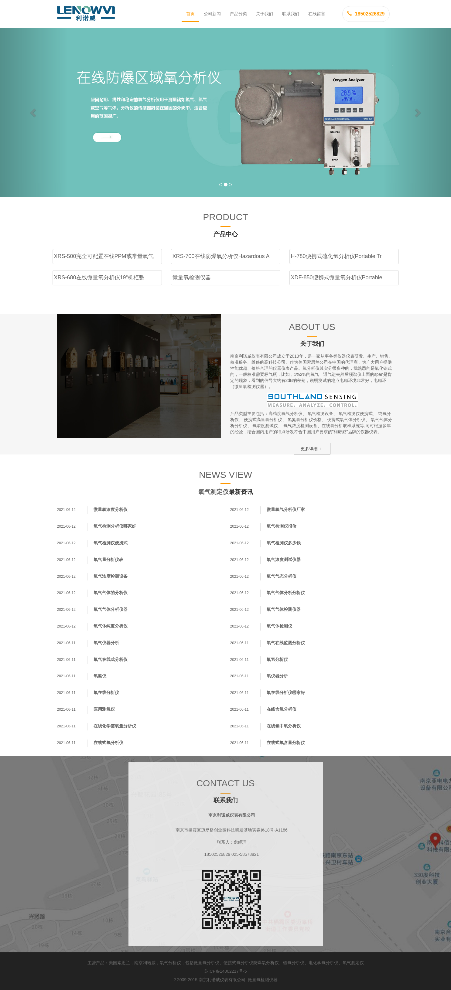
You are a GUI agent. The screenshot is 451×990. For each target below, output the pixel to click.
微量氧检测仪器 (263, 979)
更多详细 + (311, 448)
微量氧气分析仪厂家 (286, 509)
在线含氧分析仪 (281, 709)
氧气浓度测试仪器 (284, 559)
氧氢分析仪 (277, 659)
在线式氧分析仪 (108, 742)
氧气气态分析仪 (281, 576)
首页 (190, 13)
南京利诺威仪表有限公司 (222, 979)
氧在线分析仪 (106, 692)
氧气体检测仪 (279, 626)
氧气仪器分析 (106, 642)
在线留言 (316, 13)
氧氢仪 (100, 675)
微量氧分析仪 (206, 962)
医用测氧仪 (104, 709)
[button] (34, 112)
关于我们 (264, 13)
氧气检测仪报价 (281, 526)
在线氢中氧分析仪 (284, 725)
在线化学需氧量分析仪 (115, 725)
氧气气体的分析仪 (111, 592)
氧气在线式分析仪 (111, 659)
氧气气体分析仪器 (111, 609)
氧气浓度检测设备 (300, 425)
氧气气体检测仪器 (284, 609)
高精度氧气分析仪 (285, 413)
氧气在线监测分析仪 (286, 642)
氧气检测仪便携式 (356, 413)
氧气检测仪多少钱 (284, 542)
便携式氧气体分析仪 (346, 419)
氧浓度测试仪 (265, 425)
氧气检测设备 (320, 413)
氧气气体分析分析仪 (286, 592)
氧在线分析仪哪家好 (286, 692)
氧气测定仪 (213, 491)
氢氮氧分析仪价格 (305, 419)
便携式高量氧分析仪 (263, 419)
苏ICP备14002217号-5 (225, 971)
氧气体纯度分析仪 (111, 626)
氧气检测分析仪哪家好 (115, 526)
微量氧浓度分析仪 (111, 509)
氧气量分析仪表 (108, 559)
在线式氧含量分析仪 (286, 742)
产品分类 (238, 13)
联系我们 (290, 13)
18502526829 (366, 13)
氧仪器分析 (277, 675)
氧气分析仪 (170, 962)
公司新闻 (212, 13)
